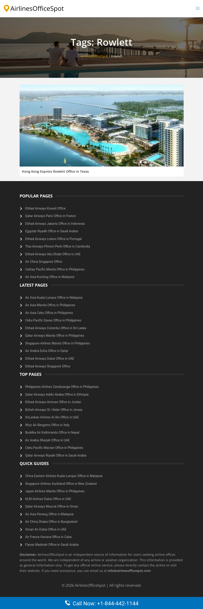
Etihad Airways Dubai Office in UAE (49, 358)
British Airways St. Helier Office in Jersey (53, 410)
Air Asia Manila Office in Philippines (50, 305)
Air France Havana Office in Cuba (48, 537)
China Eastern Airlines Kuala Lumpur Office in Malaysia (64, 476)
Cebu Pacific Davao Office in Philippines (53, 320)
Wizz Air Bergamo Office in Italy (47, 425)
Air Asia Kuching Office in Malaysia (50, 277)
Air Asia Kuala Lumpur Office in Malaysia (53, 297)
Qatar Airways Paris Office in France (50, 216)
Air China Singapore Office (43, 261)
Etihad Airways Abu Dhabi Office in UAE (53, 254)
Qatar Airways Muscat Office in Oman (51, 506)
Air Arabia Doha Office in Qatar (46, 351)
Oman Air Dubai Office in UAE (46, 529)
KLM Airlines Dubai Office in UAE (48, 499)
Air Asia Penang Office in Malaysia (49, 514)
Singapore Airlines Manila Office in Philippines (57, 343)
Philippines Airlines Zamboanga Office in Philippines (62, 387)
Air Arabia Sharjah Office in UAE (47, 440)
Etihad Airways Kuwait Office (45, 208)
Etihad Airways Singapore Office (47, 366)
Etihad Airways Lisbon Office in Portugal (53, 239)
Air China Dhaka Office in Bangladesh (51, 521)
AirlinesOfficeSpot (94, 56)
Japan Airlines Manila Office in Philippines (55, 491)
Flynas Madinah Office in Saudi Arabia (52, 544)
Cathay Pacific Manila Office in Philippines (55, 269)
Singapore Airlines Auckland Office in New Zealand (61, 483)
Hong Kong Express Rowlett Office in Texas (55, 171)
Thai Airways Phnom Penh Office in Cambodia (57, 246)
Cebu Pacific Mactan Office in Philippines (54, 448)
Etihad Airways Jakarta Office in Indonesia (55, 223)
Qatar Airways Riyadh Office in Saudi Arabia (56, 455)
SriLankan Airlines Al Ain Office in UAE (52, 417)
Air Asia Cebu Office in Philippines (49, 313)
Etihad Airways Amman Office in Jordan (53, 402)
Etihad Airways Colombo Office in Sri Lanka (55, 328)
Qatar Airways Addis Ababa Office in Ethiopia (57, 394)
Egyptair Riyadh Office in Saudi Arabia (51, 231)
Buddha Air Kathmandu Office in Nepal (52, 432)
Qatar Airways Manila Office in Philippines (54, 335)
